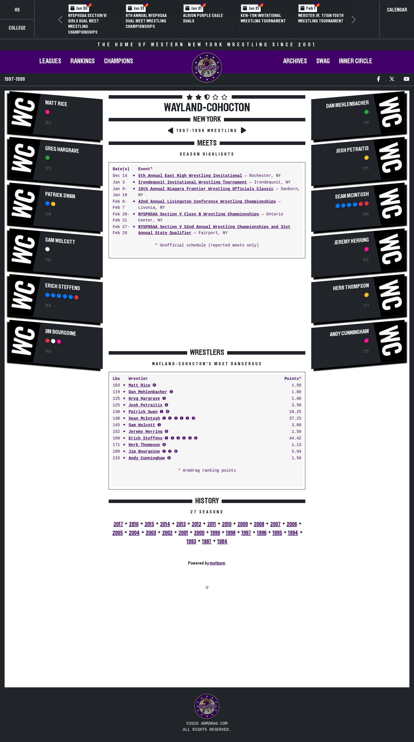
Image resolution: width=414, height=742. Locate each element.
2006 (292, 524)
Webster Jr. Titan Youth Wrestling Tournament (321, 18)
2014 (165, 524)
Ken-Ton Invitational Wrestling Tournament (263, 18)
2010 (226, 524)
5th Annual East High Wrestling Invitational (190, 176)
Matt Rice (56, 104)
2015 (149, 524)
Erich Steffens (62, 287)
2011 (211, 524)
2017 (118, 524)
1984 (222, 541)
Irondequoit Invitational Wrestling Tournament (192, 182)
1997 (246, 533)
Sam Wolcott (60, 241)
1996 (262, 533)
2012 (196, 524)
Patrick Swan (60, 195)
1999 (215, 533)
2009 (242, 524)
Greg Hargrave (62, 150)
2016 (134, 524)
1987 (206, 541)
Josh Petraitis (145, 405)
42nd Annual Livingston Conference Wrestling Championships (207, 201)
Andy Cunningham (147, 458)
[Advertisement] (56, 419)
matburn (217, 563)
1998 (230, 533)
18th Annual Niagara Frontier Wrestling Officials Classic (205, 189)
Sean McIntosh (144, 418)
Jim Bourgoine (60, 332)
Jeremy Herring (145, 432)
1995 (277, 533)
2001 (183, 533)
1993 (191, 541)
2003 (151, 533)
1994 (293, 533)
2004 (134, 533)
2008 (259, 524)
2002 (167, 533)
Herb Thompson (144, 445)
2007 (275, 524)
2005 (117, 533)
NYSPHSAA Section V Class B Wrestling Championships (198, 214)
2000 (199, 533)
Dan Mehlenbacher (148, 392)
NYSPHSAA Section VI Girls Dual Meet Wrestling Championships (87, 24)
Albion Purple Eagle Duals (203, 18)
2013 (181, 524)
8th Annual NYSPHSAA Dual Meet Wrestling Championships (146, 21)
